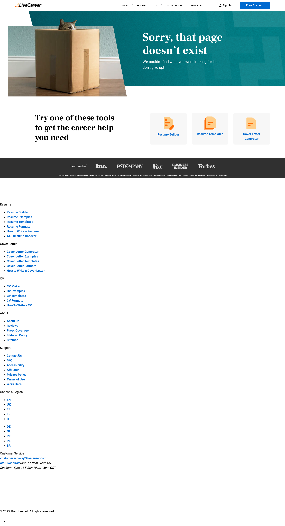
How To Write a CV (19, 305)
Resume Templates (20, 222)
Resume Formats (18, 226)
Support (5, 348)
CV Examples (16, 291)
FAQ (9, 360)
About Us (13, 321)
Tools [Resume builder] (125, 5)
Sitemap (12, 340)
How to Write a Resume (23, 231)
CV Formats (15, 300)
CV (156, 5)
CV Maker (14, 286)
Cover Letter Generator (23, 251)
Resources (197, 5)
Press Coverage (18, 330)
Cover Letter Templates (23, 261)
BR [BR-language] (9, 445)
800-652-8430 (9, 463)
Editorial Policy (17, 335)
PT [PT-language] (9, 436)
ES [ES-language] (8, 409)
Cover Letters (174, 5)
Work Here (14, 384)
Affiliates (13, 370)
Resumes (142, 5)
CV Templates (16, 296)
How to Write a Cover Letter (26, 270)
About (4, 313)
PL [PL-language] (9, 441)
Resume (5, 204)
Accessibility (15, 365)
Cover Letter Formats (21, 266)
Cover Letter (8, 244)
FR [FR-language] (8, 414)
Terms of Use (16, 379)
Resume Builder (18, 212)
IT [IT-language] (8, 419)
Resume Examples (19, 217)
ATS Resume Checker (21, 236)
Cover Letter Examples (22, 256)
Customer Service (12, 453)
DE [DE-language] (9, 426)
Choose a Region (11, 392)
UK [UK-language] (9, 404)
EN (9, 400)
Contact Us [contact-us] (14, 355)
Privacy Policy (16, 374)
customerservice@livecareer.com (23, 458)
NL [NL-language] (9, 431)
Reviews (12, 325)
